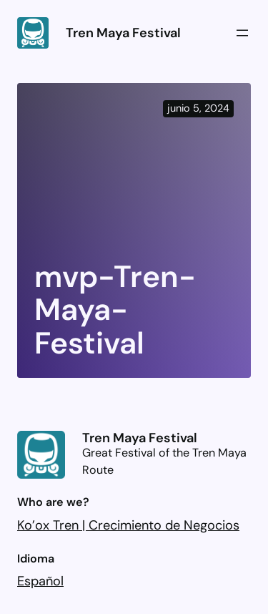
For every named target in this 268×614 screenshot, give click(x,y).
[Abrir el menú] (242, 33)
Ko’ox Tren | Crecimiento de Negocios (128, 525)
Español (40, 581)
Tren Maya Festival (123, 33)
